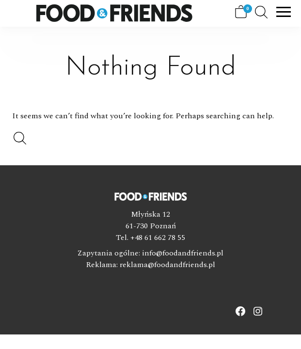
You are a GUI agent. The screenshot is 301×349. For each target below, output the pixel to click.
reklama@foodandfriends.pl (167, 264)
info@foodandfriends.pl (182, 253)
